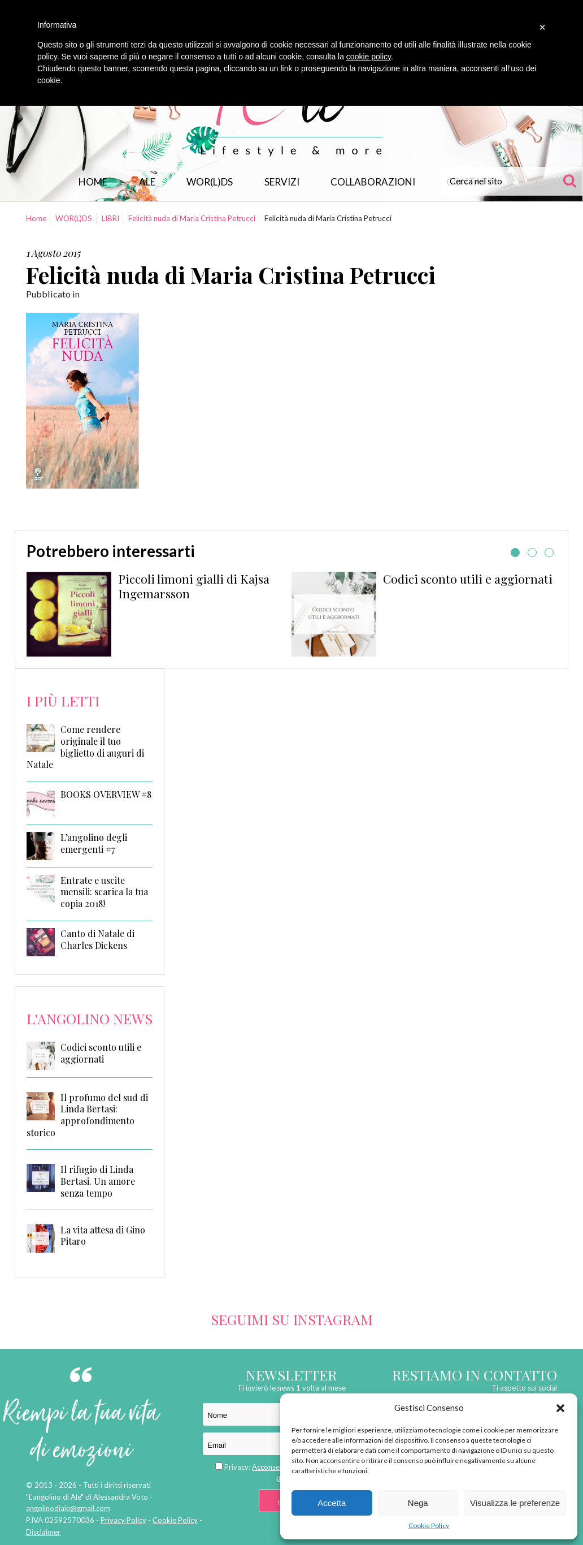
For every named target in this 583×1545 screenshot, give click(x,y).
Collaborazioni (372, 182)
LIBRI (110, 218)
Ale (147, 182)
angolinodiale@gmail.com (68, 1508)
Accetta (331, 1503)
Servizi (281, 182)
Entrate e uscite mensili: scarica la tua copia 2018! (104, 892)
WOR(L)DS (209, 182)
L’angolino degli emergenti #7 (93, 843)
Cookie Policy (428, 1525)
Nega (418, 1503)
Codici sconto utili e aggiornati (467, 578)
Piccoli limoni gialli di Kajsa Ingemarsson (193, 586)
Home (93, 182)
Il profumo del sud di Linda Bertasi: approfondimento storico (87, 1114)
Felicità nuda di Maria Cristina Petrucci (191, 218)
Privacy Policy (123, 1520)
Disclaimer (43, 1532)
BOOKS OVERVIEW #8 (105, 794)
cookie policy (368, 56)
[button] (560, 1408)
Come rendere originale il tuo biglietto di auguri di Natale (85, 747)
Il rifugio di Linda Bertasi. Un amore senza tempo (97, 1181)
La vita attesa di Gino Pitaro (102, 1236)
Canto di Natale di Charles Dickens (97, 939)
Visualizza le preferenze (515, 1503)
